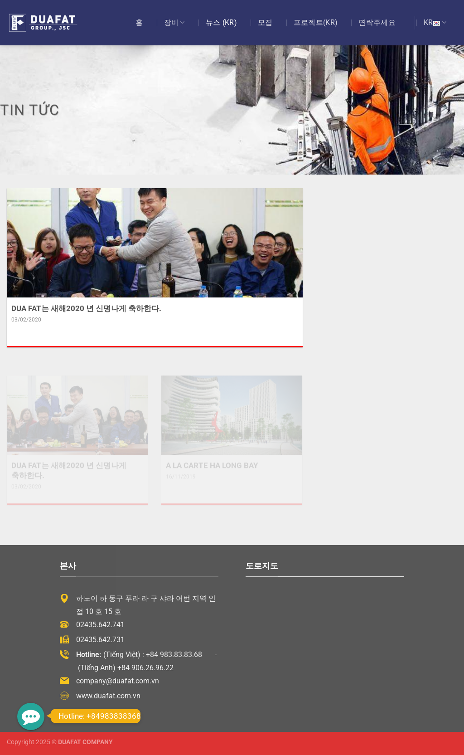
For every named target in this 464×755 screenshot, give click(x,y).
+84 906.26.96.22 (145, 667)
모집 (265, 22)
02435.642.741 (100, 624)
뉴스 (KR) (221, 22)
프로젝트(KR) (316, 22)
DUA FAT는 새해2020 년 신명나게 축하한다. (86, 308)
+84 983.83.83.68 (174, 654)
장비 (174, 22)
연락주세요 (377, 22)
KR (435, 22)
